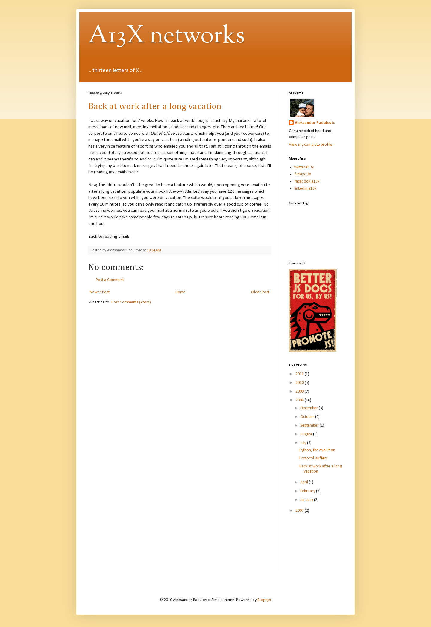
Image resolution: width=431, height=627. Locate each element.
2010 (300, 383)
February (308, 491)
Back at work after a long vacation (154, 106)
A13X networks (166, 36)
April (304, 482)
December (309, 408)
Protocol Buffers (313, 458)
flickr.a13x (302, 174)
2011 (300, 374)
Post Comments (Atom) (131, 302)
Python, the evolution (317, 450)
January (307, 500)
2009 (300, 391)
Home (180, 292)
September (310, 425)
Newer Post (100, 292)
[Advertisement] (316, 545)
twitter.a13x (304, 167)
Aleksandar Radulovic (315, 123)
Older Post (260, 292)
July (303, 443)
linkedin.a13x (305, 188)
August (306, 434)
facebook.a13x (306, 181)
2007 (300, 510)
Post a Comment (110, 280)
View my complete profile (310, 144)
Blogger (264, 600)
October (307, 417)
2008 (300, 400)
